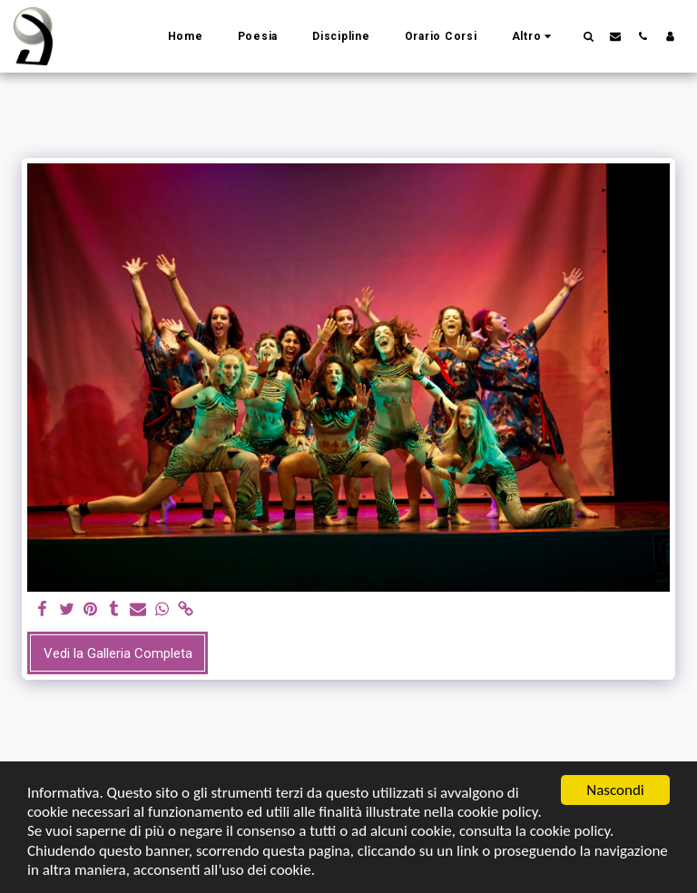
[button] (588, 36)
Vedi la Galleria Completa (118, 653)
